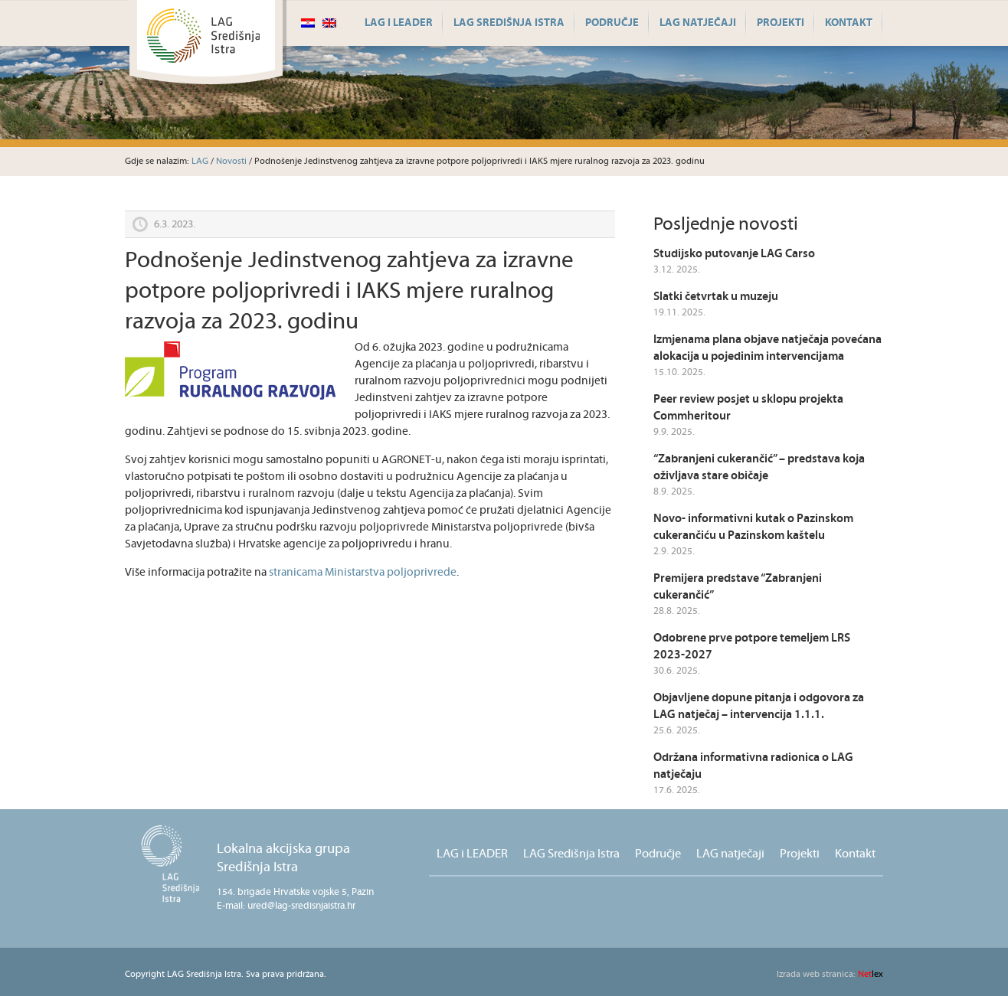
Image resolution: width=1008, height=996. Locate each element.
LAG (199, 161)
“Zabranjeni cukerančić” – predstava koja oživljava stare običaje (759, 467)
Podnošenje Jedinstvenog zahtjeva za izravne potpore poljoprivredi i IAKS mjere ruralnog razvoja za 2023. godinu (349, 291)
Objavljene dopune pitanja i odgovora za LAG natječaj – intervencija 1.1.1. (758, 706)
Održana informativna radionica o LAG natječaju (753, 766)
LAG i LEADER (399, 23)
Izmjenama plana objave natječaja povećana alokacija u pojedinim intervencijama (767, 348)
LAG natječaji (697, 23)
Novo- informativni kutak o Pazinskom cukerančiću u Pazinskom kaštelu (753, 527)
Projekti (780, 23)
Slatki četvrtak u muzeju (715, 296)
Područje (612, 23)
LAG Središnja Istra (509, 23)
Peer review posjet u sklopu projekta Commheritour (748, 408)
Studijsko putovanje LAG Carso (734, 253)
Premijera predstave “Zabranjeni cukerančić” (737, 587)
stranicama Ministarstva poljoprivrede (363, 572)
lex (830, 974)
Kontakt (848, 23)
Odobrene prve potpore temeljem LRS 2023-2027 (751, 646)
